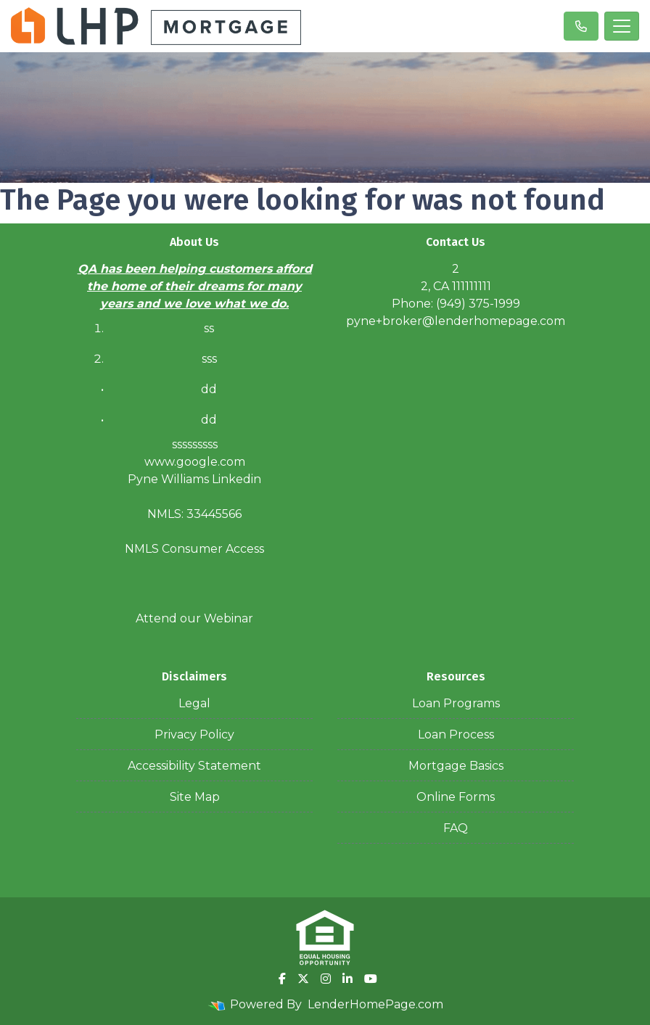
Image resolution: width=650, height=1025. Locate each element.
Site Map (195, 797)
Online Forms (455, 797)
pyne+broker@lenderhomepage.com (455, 321)
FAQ (455, 828)
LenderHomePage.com (375, 1004)
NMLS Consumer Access (194, 549)
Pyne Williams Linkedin (194, 479)
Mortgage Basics (455, 766)
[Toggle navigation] (621, 26)
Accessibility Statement (194, 766)
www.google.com (194, 462)
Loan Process (456, 734)
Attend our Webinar (194, 618)
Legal (194, 703)
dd (209, 420)
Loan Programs (456, 703)
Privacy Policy (194, 734)
